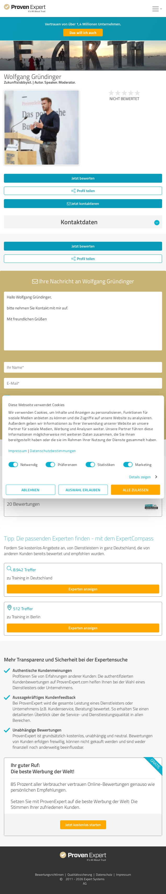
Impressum (17, 450)
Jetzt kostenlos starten (83, 824)
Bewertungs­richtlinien (49, 874)
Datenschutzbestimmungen (53, 450)
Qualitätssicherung (79, 874)
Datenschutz (104, 874)
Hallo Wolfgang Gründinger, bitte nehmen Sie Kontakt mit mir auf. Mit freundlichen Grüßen (83, 321)
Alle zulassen (135, 489)
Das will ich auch (83, 32)
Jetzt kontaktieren (83, 203)
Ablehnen (30, 489)
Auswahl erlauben (83, 489)
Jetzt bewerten (83, 178)
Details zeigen (140, 476)
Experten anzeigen (83, 588)
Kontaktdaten (110, 221)
